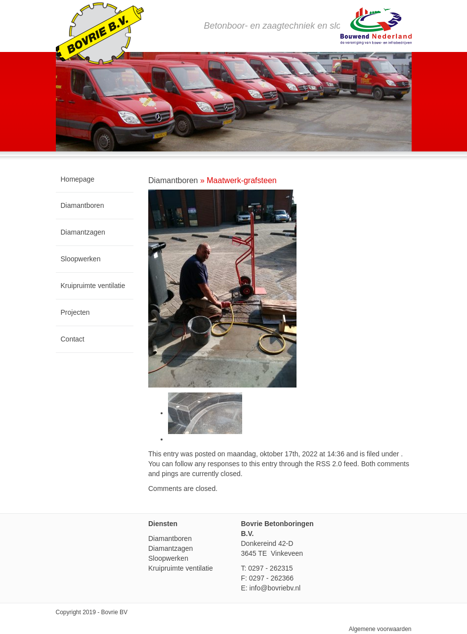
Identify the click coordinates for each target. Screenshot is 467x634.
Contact (73, 339)
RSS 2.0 (329, 464)
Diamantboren (82, 205)
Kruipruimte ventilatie (93, 286)
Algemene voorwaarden (380, 629)
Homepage (78, 179)
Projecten (75, 312)
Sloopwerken (81, 259)
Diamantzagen (83, 232)
